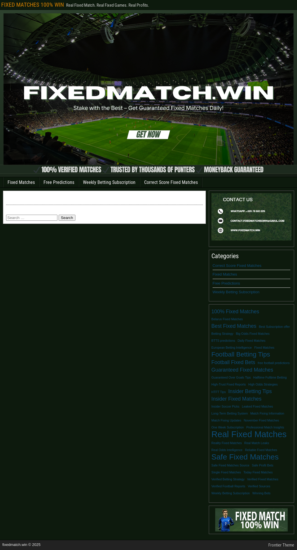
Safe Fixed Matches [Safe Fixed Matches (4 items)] (245, 456)
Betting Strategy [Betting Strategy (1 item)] (222, 333)
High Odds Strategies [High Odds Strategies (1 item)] (263, 384)
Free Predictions (59, 182)
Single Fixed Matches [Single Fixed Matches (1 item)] (226, 472)
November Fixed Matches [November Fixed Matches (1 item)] (261, 420)
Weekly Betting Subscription (109, 182)
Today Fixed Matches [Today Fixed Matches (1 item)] (258, 472)
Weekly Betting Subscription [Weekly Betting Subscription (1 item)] (230, 493)
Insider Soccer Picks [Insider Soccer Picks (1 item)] (225, 406)
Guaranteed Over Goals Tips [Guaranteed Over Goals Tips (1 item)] (231, 377)
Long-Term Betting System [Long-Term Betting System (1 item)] (229, 413)
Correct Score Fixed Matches (171, 182)
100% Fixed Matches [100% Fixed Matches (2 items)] (235, 311)
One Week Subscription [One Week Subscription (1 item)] (227, 427)
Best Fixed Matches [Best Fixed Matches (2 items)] (233, 326)
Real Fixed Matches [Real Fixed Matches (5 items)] (249, 434)
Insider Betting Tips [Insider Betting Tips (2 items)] (250, 391)
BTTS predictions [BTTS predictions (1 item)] (223, 340)
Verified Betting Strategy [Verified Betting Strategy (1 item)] (228, 479)
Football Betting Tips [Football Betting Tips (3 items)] (240, 354)
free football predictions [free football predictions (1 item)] (274, 363)
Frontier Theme (281, 545)
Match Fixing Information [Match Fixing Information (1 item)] (267, 413)
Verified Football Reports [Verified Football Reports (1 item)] (228, 486)
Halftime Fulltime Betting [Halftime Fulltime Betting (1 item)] (270, 377)
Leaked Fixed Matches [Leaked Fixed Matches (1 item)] (257, 406)
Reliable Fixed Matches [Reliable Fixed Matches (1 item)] (261, 450)
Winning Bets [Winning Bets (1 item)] (261, 493)
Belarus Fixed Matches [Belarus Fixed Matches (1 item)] (227, 319)
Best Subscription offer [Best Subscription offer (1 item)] (274, 326)
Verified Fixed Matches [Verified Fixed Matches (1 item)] (262, 479)
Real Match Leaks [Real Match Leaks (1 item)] (256, 443)
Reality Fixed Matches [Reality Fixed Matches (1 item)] (226, 443)
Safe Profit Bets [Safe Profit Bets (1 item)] (262, 465)
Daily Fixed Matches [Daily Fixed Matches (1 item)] (251, 340)
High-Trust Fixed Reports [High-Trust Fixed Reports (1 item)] (228, 384)
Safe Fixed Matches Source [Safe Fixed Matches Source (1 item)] (230, 465)
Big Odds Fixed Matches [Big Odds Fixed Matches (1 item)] (252, 333)
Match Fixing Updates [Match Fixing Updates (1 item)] (226, 420)
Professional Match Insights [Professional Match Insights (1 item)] (265, 427)
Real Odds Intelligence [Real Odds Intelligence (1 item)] (226, 450)
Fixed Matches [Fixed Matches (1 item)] (264, 347)
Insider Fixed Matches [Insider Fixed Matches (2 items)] (236, 399)
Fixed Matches (21, 182)
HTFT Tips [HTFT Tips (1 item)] (218, 392)
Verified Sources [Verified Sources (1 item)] (259, 486)
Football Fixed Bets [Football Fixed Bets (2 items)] (233, 362)
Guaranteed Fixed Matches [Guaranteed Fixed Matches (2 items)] (242, 370)
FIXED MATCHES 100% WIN (32, 4)
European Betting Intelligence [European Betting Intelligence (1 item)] (231, 347)
